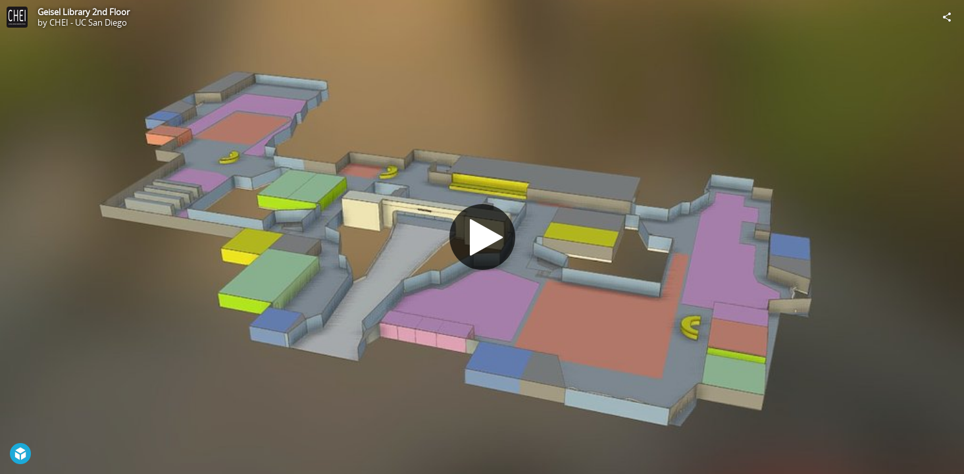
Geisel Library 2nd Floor (84, 12)
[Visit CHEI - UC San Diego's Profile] (17, 17)
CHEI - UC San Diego (88, 22)
